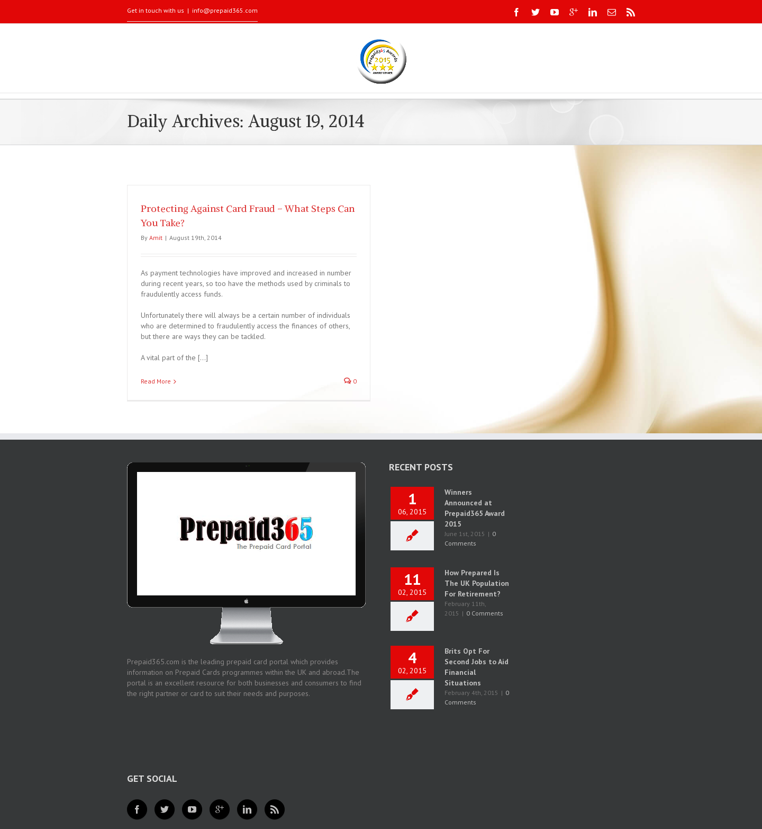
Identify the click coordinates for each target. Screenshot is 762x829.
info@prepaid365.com (225, 10)
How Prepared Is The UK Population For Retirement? (476, 583)
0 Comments (484, 613)
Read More (156, 381)
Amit (155, 238)
